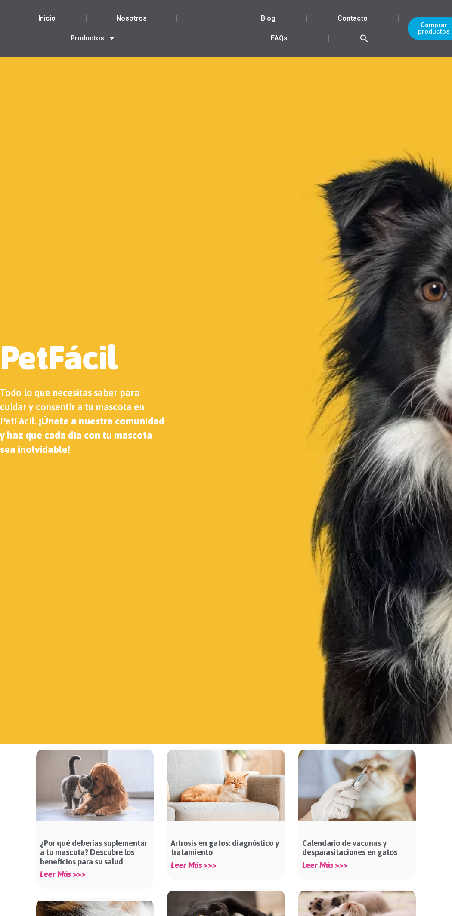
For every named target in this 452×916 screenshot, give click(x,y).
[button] (364, 38)
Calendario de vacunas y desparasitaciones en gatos (349, 848)
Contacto (352, 18)
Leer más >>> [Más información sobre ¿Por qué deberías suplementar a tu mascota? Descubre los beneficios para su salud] (63, 874)
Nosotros (131, 18)
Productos (93, 38)
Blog (268, 18)
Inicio (47, 18)
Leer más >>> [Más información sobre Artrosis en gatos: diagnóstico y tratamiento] (194, 865)
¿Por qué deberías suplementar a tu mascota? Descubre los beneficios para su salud (93, 852)
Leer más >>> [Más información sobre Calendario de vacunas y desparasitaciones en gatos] (325, 865)
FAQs (279, 38)
